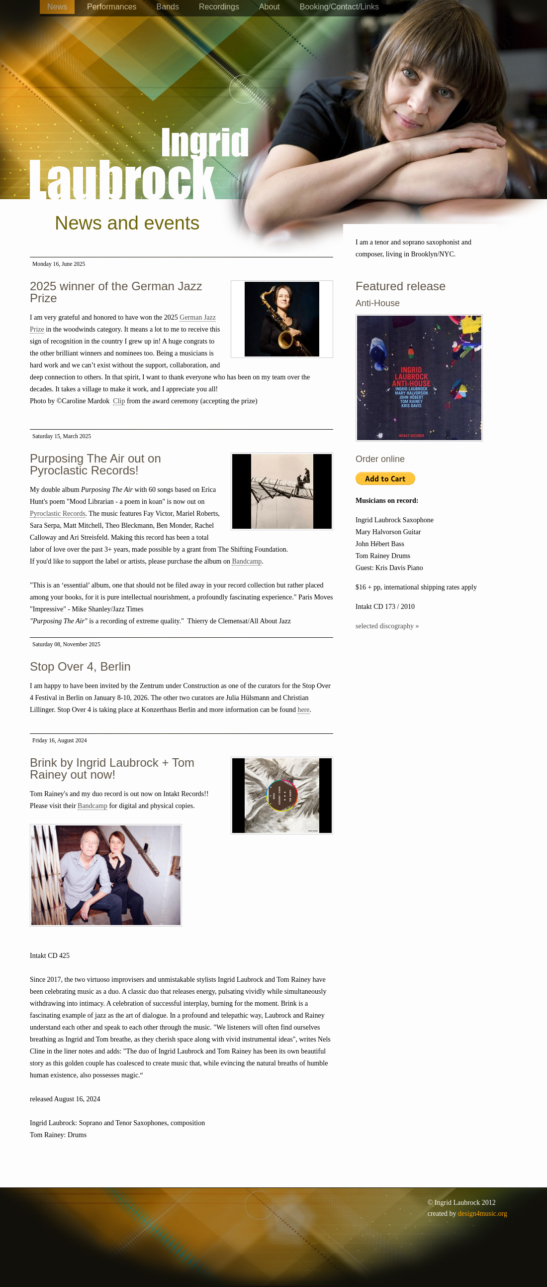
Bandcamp (247, 561)
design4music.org (482, 1213)
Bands (168, 6)
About (269, 6)
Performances (112, 6)
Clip (119, 401)
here (303, 709)
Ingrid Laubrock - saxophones (139, 134)
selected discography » (387, 626)
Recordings (219, 6)
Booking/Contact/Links (339, 6)
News (57, 6)
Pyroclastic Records (58, 513)
